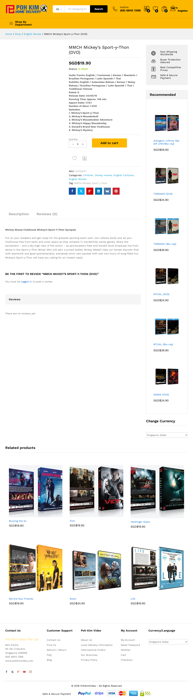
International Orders (93, 649)
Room (73, 598)
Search (99, 9)
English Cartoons (123, 172)
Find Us (51, 645)
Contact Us (53, 639)
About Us (86, 639)
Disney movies (103, 172)
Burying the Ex (17, 521)
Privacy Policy (89, 659)
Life (133, 598)
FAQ (49, 655)
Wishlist (125, 649)
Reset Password (130, 645)
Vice (72, 520)
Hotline (124, 7)
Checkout (126, 659)
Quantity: (73, 139)
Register (183, 10)
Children (88, 172)
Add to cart (109, 143)
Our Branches (89, 655)
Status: (73, 68)
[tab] (18, 213)
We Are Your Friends (21, 598)
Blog (49, 659)
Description (19, 211)
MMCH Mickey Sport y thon (90, 180)
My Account (128, 639)
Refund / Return (57, 649)
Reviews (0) (47, 211)
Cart (123, 655)
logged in (26, 279)
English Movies (77, 176)
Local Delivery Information (97, 645)
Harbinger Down (140, 521)
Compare (85, 156)
